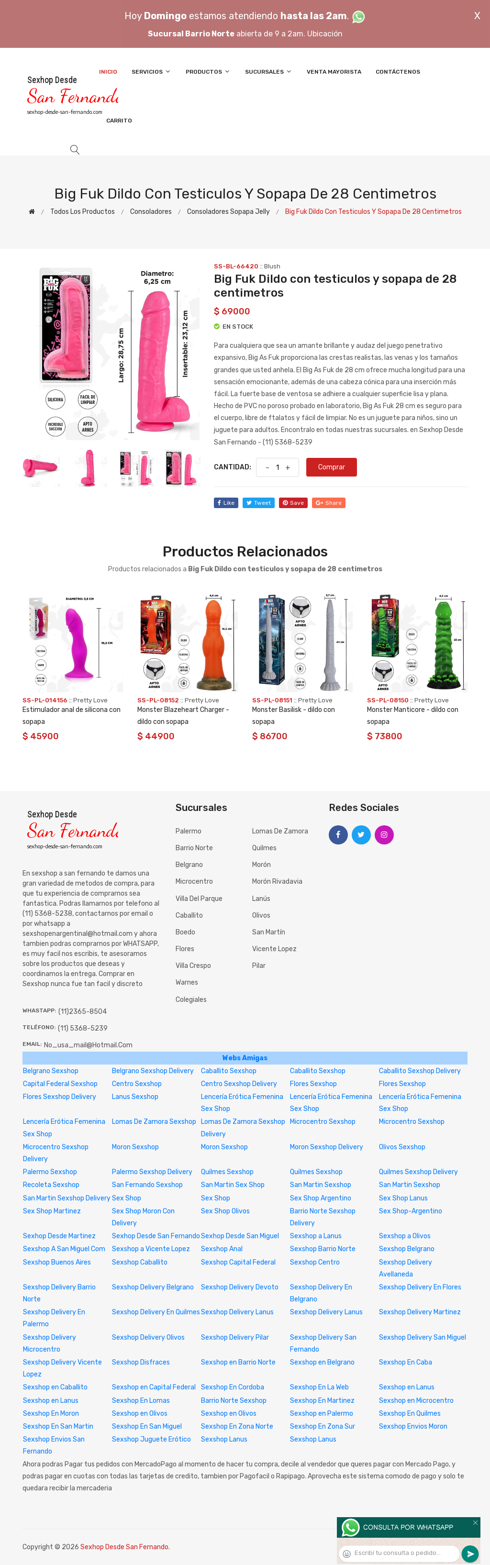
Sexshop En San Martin (58, 1426)
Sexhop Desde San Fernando (156, 1236)
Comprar (331, 467)
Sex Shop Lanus (403, 1198)
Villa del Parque (199, 899)
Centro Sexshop (137, 1084)
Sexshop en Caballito (55, 1387)
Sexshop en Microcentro (416, 1401)
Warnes (187, 982)
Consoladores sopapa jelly (228, 212)
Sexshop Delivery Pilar (235, 1337)
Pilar (259, 966)
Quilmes (264, 848)
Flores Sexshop (313, 1084)
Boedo (185, 932)
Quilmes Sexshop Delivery (418, 1172)
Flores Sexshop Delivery (59, 1097)
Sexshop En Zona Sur (322, 1426)
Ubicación (325, 33)
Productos (208, 71)
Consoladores (151, 212)
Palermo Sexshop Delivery (152, 1172)
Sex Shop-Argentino (410, 1211)
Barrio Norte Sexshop (234, 1401)
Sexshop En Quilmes (410, 1414)
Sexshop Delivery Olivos (148, 1337)
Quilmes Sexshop (227, 1172)
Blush (272, 266)
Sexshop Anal (222, 1249)
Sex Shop (126, 1198)
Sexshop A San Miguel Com (64, 1249)
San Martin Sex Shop (233, 1185)
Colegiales (191, 1000)
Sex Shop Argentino (320, 1198)
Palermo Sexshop (50, 1172)
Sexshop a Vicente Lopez (151, 1249)
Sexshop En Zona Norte (237, 1426)
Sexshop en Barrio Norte (238, 1362)
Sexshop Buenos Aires (57, 1262)
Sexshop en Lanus (406, 1387)
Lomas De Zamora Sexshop (154, 1122)
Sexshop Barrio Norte (323, 1249)
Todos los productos (82, 212)
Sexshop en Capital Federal (154, 1387)
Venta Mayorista (334, 71)
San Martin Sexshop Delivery (67, 1198)
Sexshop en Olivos (139, 1414)
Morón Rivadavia (277, 881)
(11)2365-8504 (82, 1012)
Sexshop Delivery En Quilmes (156, 1312)
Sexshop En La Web (319, 1387)
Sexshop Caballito (139, 1262)
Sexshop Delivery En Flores (420, 1287)
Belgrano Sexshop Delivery (153, 1071)
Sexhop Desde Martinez (59, 1236)
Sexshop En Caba (405, 1362)
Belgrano (189, 865)
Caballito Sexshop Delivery (420, 1071)
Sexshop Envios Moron (413, 1426)
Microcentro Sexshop (323, 1122)
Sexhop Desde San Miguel (240, 1236)
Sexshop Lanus (224, 1439)
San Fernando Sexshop (147, 1185)
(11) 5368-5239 (83, 1028)
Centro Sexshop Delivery (239, 1084)
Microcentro (194, 881)
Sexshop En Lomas (141, 1401)
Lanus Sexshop (135, 1097)
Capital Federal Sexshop (60, 1084)
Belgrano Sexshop (50, 1071)
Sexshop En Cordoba (232, 1387)
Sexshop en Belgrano (322, 1362)
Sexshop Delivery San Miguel (422, 1337)
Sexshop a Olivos (405, 1236)
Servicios (151, 71)
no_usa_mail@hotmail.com (88, 1045)
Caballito (189, 915)
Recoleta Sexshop (51, 1185)
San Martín (268, 932)
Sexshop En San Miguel (147, 1426)
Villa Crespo (193, 966)
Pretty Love (90, 700)
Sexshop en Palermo (321, 1414)
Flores (185, 949)
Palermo (188, 831)
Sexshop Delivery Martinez (420, 1312)
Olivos (261, 915)
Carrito (119, 120)
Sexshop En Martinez (322, 1401)
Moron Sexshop (135, 1147)
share (329, 502)
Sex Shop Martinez (52, 1211)
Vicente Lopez (274, 949)
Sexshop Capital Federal (238, 1262)
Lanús (261, 899)
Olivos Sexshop (402, 1147)
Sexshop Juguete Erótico (151, 1439)
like (226, 502)
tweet (258, 502)
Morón (261, 865)
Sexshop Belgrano (406, 1249)
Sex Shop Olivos (225, 1211)
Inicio (108, 71)
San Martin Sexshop (320, 1185)
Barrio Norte (194, 848)
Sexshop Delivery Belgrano (153, 1287)
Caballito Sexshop (228, 1071)
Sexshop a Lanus (316, 1236)
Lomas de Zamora (280, 831)
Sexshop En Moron (51, 1414)
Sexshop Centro (315, 1262)
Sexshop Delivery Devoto (239, 1287)
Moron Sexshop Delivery (326, 1147)
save (293, 502)
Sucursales (268, 71)
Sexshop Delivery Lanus (237, 1312)
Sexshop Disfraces (141, 1362)
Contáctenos (398, 71)
